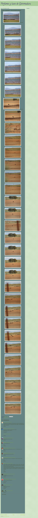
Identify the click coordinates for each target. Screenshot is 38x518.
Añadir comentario (4, 494)
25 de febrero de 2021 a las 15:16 (9, 442)
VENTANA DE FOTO (6, 457)
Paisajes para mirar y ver (6, 417)
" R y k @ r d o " (5, 428)
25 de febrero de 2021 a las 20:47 (12, 457)
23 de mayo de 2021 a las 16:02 (9, 490)
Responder (5, 426)
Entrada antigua (22, 514)
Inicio (13, 514)
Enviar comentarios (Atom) (6, 516)
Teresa (4, 490)
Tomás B (4, 463)
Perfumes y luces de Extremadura (16, 4)
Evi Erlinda (5, 442)
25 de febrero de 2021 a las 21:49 (9, 463)
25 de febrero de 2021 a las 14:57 (10, 428)
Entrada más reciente (4, 514)
